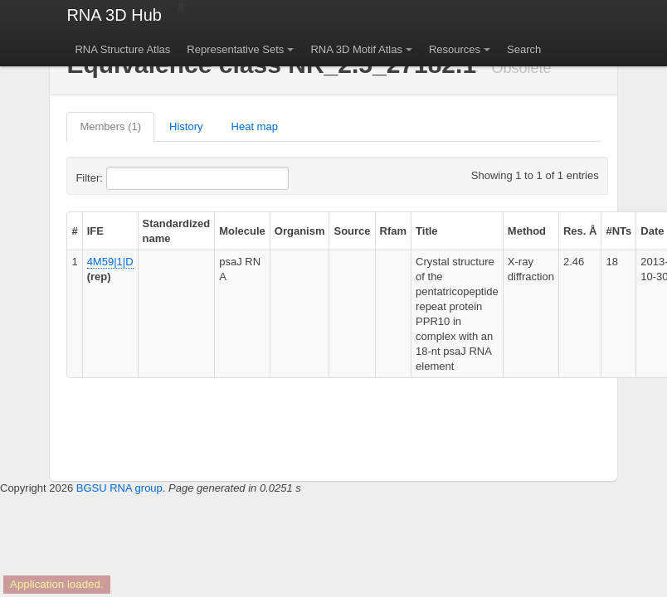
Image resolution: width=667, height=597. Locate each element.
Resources (454, 49)
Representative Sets (235, 49)
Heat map (254, 126)
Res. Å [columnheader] (579, 231)
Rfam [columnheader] (393, 231)
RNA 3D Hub (114, 15)
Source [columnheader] (352, 231)
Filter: (129, 178)
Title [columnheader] (427, 231)
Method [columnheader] (527, 231)
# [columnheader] (74, 231)
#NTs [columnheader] (618, 231)
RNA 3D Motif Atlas (356, 49)
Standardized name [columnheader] (177, 231)
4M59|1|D (110, 261)
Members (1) (110, 126)
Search (524, 49)
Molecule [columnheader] (242, 231)
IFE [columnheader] (95, 231)
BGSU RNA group (119, 488)
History (185, 126)
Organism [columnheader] (300, 231)
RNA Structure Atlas (122, 49)
